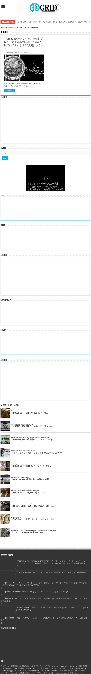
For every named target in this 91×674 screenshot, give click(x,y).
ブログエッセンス (53, 666)
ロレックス (18, 671)
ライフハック (6, 666)
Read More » (10, 90)
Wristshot (27, 666)
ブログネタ (66, 668)
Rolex (29, 671)
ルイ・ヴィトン (49, 673)
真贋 (33, 666)
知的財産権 (35, 671)
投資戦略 (14, 666)
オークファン (38, 673)
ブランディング (41, 666)
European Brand (14, 27)
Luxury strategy (6, 671)
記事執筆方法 (23, 668)
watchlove (74, 668)
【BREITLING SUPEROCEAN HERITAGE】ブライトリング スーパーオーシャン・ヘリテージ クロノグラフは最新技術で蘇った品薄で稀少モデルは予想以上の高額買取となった (51, 563)
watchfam (31, 668)
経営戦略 (79, 666)
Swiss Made (20, 673)
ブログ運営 (40, 668)
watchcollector (79, 673)
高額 (6, 668)
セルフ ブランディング (52, 668)
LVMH (10, 668)
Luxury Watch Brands (22, 52)
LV (13, 671)
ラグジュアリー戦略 (62, 671)
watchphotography (62, 673)
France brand (26, 27)
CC (23, 666)
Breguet (11, 52)
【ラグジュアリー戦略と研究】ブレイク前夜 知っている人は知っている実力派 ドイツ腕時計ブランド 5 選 (45, 187)
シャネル (43, 671)
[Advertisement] (45, 122)
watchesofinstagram (68, 666)
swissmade (51, 671)
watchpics (12, 673)
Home (4, 27)
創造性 (85, 666)
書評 (24, 671)
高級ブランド (75, 671)
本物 (19, 666)
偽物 (71, 673)
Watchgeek (29, 673)
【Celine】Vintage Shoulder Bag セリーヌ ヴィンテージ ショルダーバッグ (36, 592)
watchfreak (82, 668)
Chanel (15, 668)
